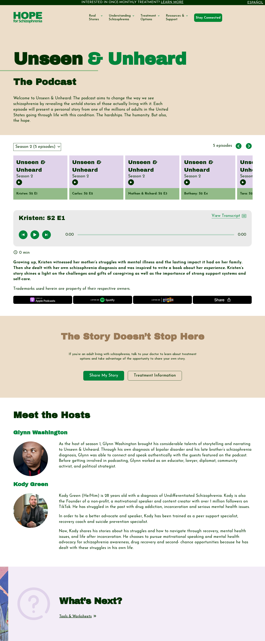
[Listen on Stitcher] (162, 300)
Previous (9, 183)
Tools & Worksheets (77, 616)
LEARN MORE (172, 2)
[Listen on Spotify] (102, 300)
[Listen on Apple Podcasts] (42, 300)
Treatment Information (155, 375)
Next (255, 183)
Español (255, 2)
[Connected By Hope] (208, 18)
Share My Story (103, 375)
